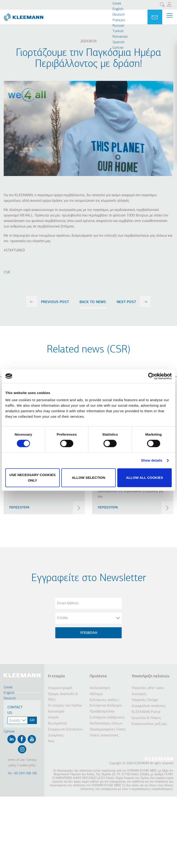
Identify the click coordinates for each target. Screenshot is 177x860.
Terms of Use (16, 760)
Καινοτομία (56, 711)
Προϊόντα (98, 676)
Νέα (51, 741)
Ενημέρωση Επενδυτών (65, 729)
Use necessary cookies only (32, 477)
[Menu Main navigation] (169, 17)
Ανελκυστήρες (100, 688)
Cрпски (117, 48)
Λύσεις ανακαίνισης (104, 735)
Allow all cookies (144, 478)
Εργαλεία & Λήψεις (146, 718)
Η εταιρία (56, 676)
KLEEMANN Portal (146, 712)
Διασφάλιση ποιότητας (149, 706)
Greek (116, 4)
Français (118, 20)
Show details (151, 460)
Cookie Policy (27, 765)
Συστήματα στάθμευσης (107, 717)
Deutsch (118, 15)
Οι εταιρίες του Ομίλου (65, 705)
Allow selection (88, 478)
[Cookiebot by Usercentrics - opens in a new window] (151, 376)
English (117, 9)
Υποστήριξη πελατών (150, 676)
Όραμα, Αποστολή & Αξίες (63, 696)
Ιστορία (53, 717)
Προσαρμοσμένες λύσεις (108, 729)
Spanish (118, 42)
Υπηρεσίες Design (145, 700)
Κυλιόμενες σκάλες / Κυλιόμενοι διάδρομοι (106, 702)
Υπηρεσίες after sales (148, 688)
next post (126, 302)
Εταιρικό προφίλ (60, 688)
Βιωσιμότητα (57, 723)
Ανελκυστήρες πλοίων (106, 723)
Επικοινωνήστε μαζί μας (149, 724)
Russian (118, 26)
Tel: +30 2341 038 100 (22, 773)
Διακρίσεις (56, 735)
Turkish (118, 31)
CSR (7, 272)
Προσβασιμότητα (102, 711)
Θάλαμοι (96, 694)
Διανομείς (139, 694)
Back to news (93, 302)
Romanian (120, 37)
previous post (55, 302)
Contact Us (15, 710)
